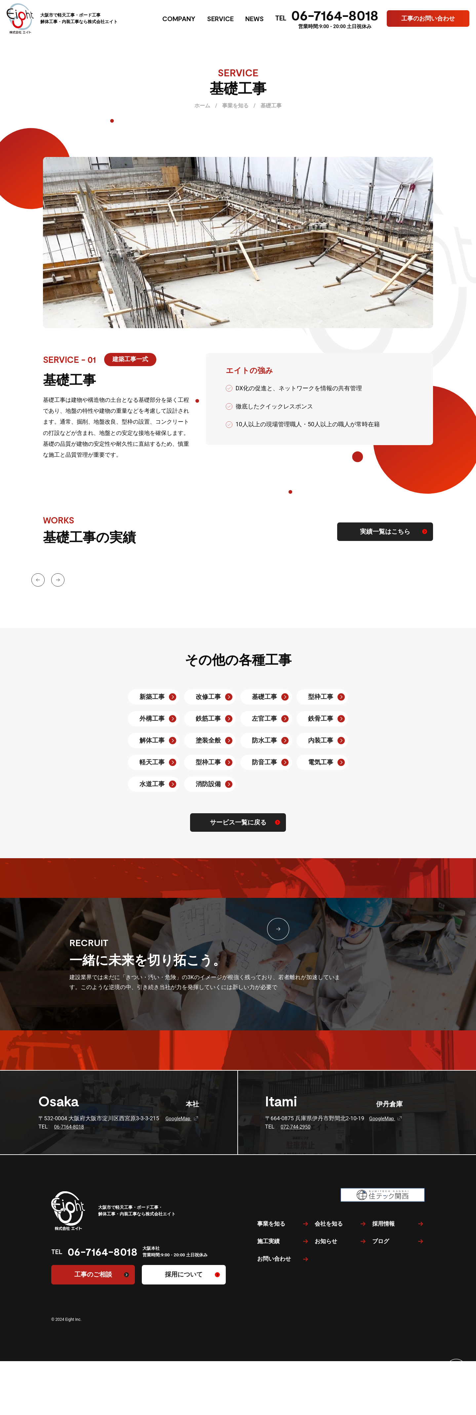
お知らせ (326, 1311)
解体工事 (152, 740)
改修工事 (208, 697)
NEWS (254, 18)
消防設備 (208, 784)
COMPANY (178, 18)
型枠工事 (320, 697)
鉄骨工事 (320, 718)
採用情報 (383, 1294)
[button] (40, 572)
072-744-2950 (296, 1127)
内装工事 (320, 740)
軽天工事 (152, 762)
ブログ (380, 1311)
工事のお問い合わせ (428, 18)
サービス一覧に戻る (238, 822)
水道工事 (152, 784)
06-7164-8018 (334, 14)
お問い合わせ (274, 1329)
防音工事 (264, 762)
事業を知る (271, 1294)
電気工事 (320, 762)
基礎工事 (264, 697)
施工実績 (268, 1311)
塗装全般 (208, 740)
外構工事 (152, 718)
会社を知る (329, 1294)
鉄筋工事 (208, 718)
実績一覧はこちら (385, 531)
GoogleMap (182, 1118)
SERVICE (220, 18)
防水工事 (264, 740)
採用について (184, 1274)
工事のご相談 (93, 1274)
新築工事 (152, 697)
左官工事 (264, 718)
